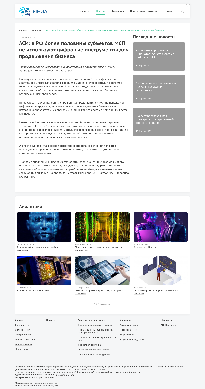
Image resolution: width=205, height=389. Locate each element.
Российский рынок (130, 325)
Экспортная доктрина (89, 345)
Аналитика (118, 11)
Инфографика (127, 334)
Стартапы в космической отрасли (95, 325)
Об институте (22, 325)
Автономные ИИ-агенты (146, 247)
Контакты (171, 11)
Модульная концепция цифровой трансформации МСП (95, 331)
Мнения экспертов (25, 339)
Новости (101, 11)
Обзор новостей (23, 334)
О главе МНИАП (23, 329)
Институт (85, 11)
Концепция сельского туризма (94, 354)
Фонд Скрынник (23, 344)
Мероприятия (22, 349)
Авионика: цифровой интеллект (33, 290)
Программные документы (145, 11)
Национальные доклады (133, 339)
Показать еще (105, 304)
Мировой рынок (128, 329)
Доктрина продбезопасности (93, 349)
